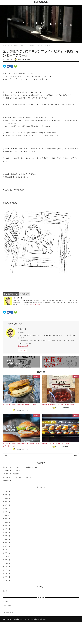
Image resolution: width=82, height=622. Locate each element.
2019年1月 (6, 505)
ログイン (6, 601)
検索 (75, 455)
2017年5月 (6, 573)
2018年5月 (6, 532)
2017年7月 (6, 567)
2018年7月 (6, 525)
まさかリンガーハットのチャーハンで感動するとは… (20, 467)
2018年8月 (6, 522)
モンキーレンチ (24, 619)
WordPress (42, 619)
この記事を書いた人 (12, 294)
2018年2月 (6, 543)
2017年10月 (7, 556)
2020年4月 (6, 498)
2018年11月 (7, 512)
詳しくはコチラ (35, 304)
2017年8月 (6, 563)
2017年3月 (6, 580)
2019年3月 (6, 501)
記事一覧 (22, 350)
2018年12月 (7, 508)
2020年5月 (6, 495)
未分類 (28, 59)
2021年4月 (6, 491)
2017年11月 (7, 553)
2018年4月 (6, 536)
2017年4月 (6, 577)
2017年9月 (6, 560)
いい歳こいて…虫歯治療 (11, 474)
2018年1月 (6, 546)
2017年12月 (7, 549)
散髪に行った (7, 480)
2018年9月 (6, 519)
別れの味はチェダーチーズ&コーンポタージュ (18, 477)
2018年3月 (6, 539)
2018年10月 (7, 515)
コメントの (8, 608)
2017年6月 (6, 570)
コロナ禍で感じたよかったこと (13, 470)
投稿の (7, 605)
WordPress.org (8, 612)
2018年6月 (6, 529)
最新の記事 (25, 294)
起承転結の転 (41, 2)
